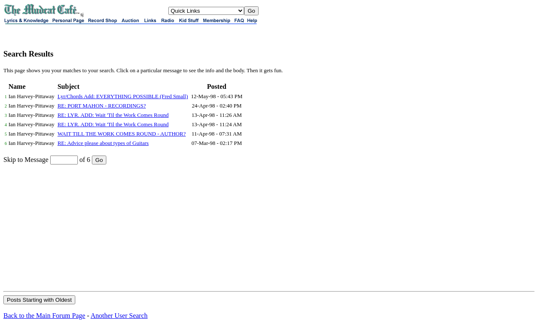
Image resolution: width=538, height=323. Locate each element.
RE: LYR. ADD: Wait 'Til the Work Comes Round (112, 115)
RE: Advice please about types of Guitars (102, 143)
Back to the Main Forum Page (44, 315)
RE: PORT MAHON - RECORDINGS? (101, 105)
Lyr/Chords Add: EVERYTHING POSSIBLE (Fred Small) (122, 96)
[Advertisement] (269, 227)
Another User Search (119, 315)
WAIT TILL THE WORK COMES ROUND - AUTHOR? (121, 133)
